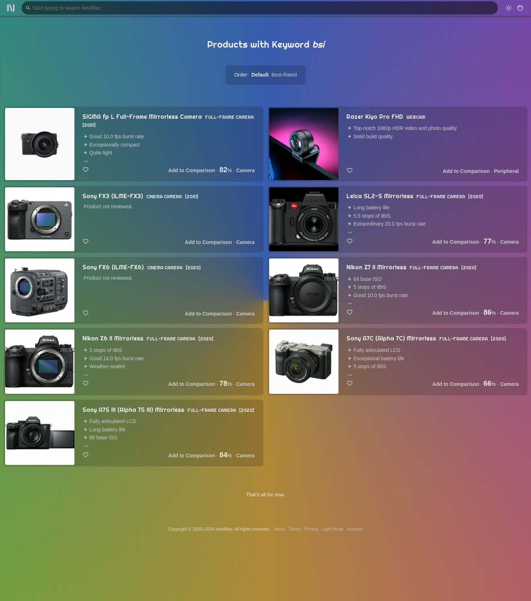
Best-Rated (284, 75)
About (279, 529)
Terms (295, 529)
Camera (245, 170)
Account (355, 529)
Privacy (311, 529)
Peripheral (506, 171)
